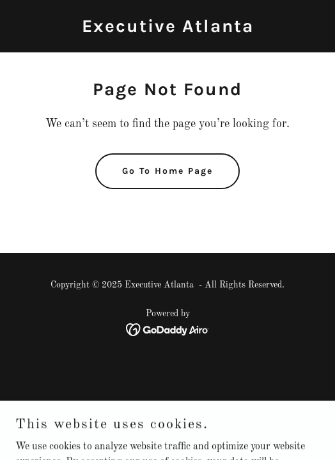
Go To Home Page (167, 170)
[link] (168, 29)
